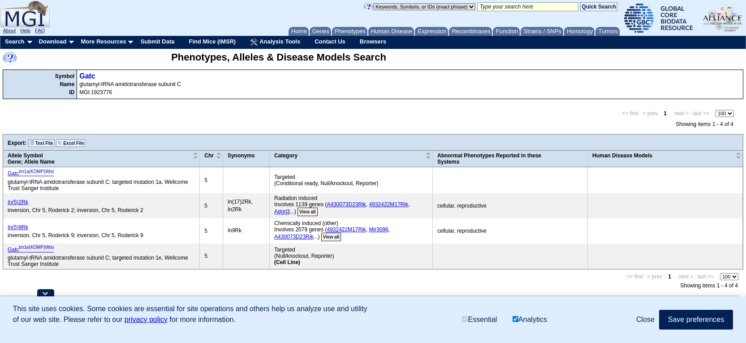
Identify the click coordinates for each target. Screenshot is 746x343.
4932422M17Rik (388, 204)
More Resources (103, 41)
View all (307, 211)
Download (52, 41)
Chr (209, 155)
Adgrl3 (282, 211)
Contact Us (330, 41)
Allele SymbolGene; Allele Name (31, 158)
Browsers (373, 41)
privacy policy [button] (146, 319)
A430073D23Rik (346, 204)
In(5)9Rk (18, 227)
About (9, 30)
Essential (479, 319)
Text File (41, 143)
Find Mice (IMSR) (212, 41)
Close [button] (645, 319)
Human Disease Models (622, 155)
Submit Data (158, 41)
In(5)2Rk (18, 202)
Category (286, 155)
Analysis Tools (275, 42)
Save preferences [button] (696, 319)
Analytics (530, 319)
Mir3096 (378, 229)
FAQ (40, 30)
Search (14, 41)
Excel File (70, 143)
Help (25, 30)
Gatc (87, 76)
